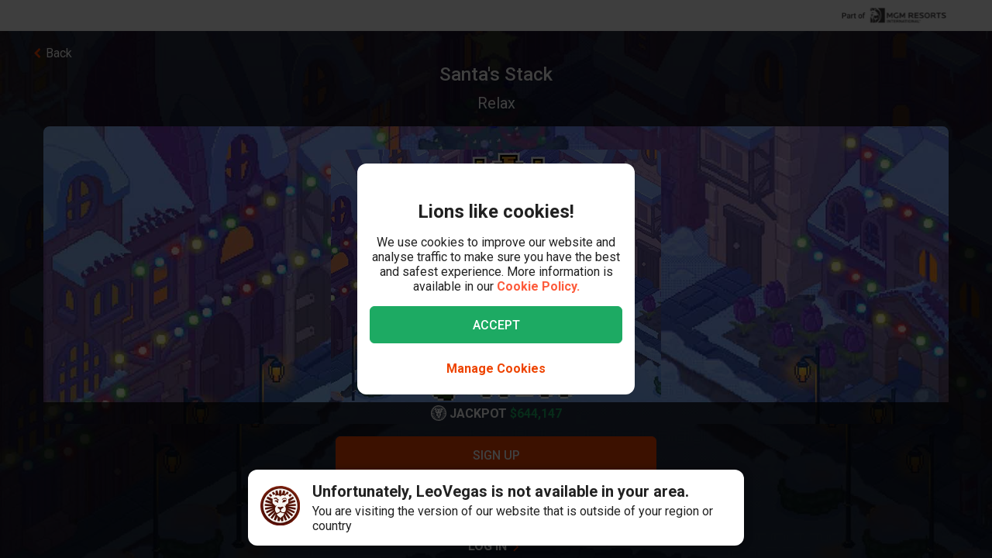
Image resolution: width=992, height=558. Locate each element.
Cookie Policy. (538, 286)
